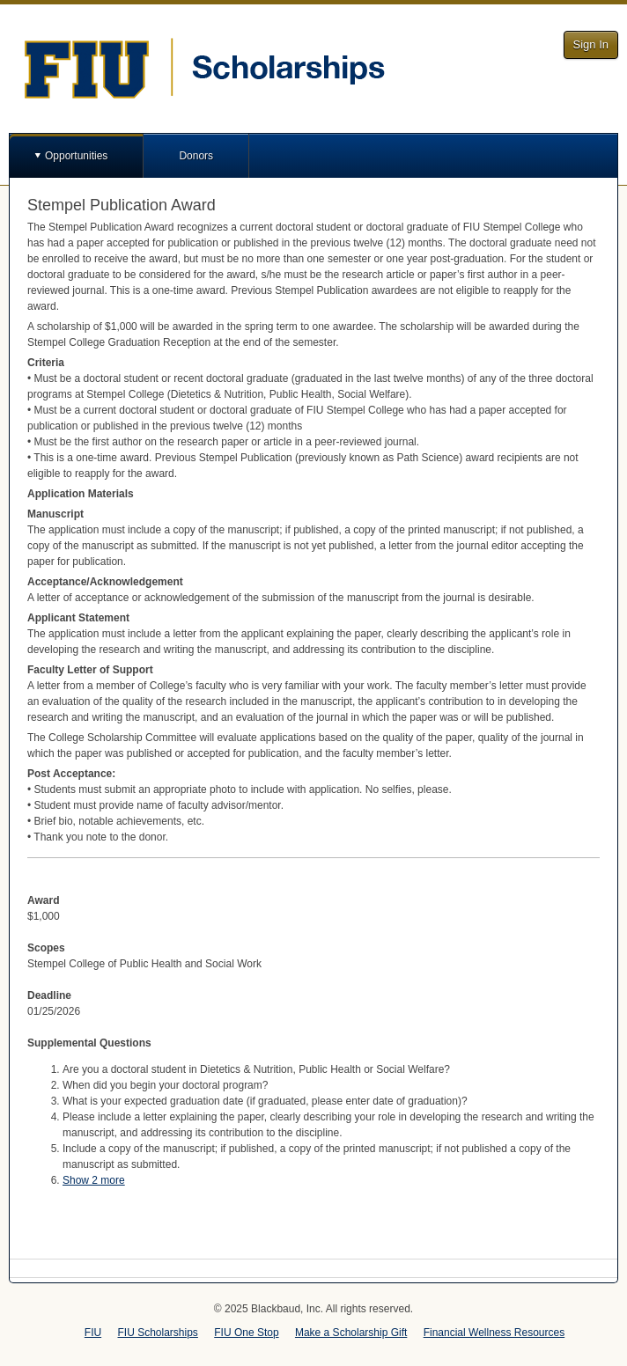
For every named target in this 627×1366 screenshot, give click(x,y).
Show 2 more (94, 1180)
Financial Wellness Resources (494, 1332)
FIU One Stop (246, 1332)
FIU (93, 1332)
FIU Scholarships (158, 1332)
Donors (196, 156)
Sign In (591, 44)
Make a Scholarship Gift (351, 1332)
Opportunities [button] (76, 156)
